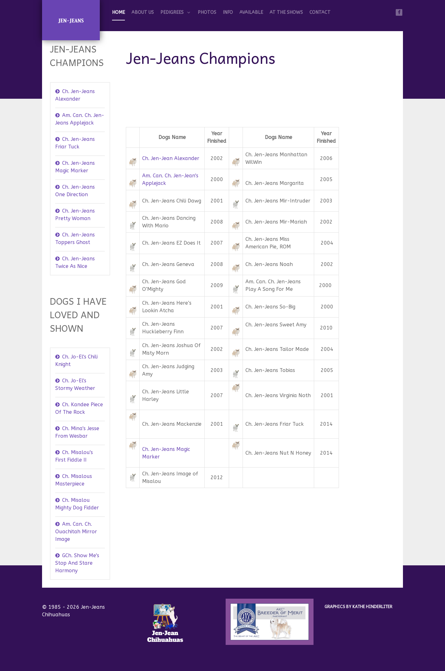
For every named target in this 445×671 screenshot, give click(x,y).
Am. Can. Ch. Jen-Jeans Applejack (79, 119)
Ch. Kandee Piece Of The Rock (79, 408)
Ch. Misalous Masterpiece (73, 480)
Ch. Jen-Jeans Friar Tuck (75, 143)
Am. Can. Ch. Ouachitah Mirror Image (76, 531)
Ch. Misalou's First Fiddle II (74, 456)
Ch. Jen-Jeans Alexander (75, 95)
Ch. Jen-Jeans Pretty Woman (75, 214)
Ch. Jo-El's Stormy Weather (75, 384)
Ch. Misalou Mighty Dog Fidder (77, 504)
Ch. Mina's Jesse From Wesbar (77, 432)
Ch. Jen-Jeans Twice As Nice (75, 262)
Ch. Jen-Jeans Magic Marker (75, 167)
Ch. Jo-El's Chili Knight (76, 360)
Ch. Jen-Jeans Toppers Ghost (75, 238)
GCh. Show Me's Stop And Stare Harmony (77, 563)
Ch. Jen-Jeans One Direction (75, 190)
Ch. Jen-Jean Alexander (170, 158)
